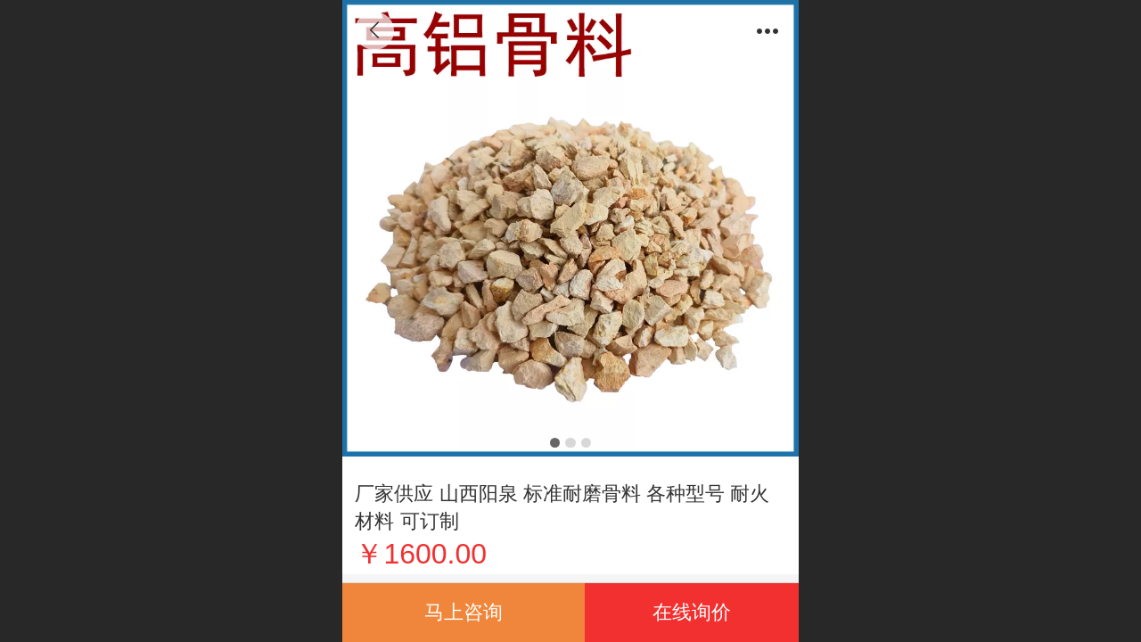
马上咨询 (463, 612)
